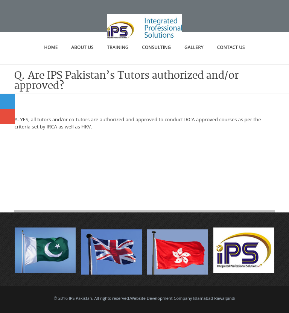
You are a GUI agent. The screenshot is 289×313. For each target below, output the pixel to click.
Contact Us (231, 47)
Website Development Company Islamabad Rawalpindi (183, 298)
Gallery (194, 47)
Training (118, 47)
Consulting (156, 47)
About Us (82, 47)
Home (51, 47)
